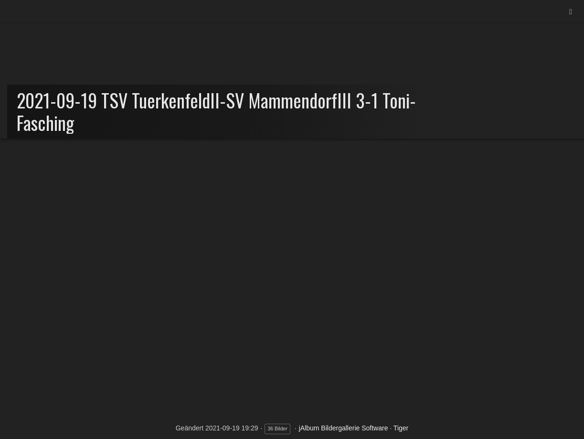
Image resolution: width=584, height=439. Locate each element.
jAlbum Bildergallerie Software (343, 428)
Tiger (400, 428)
